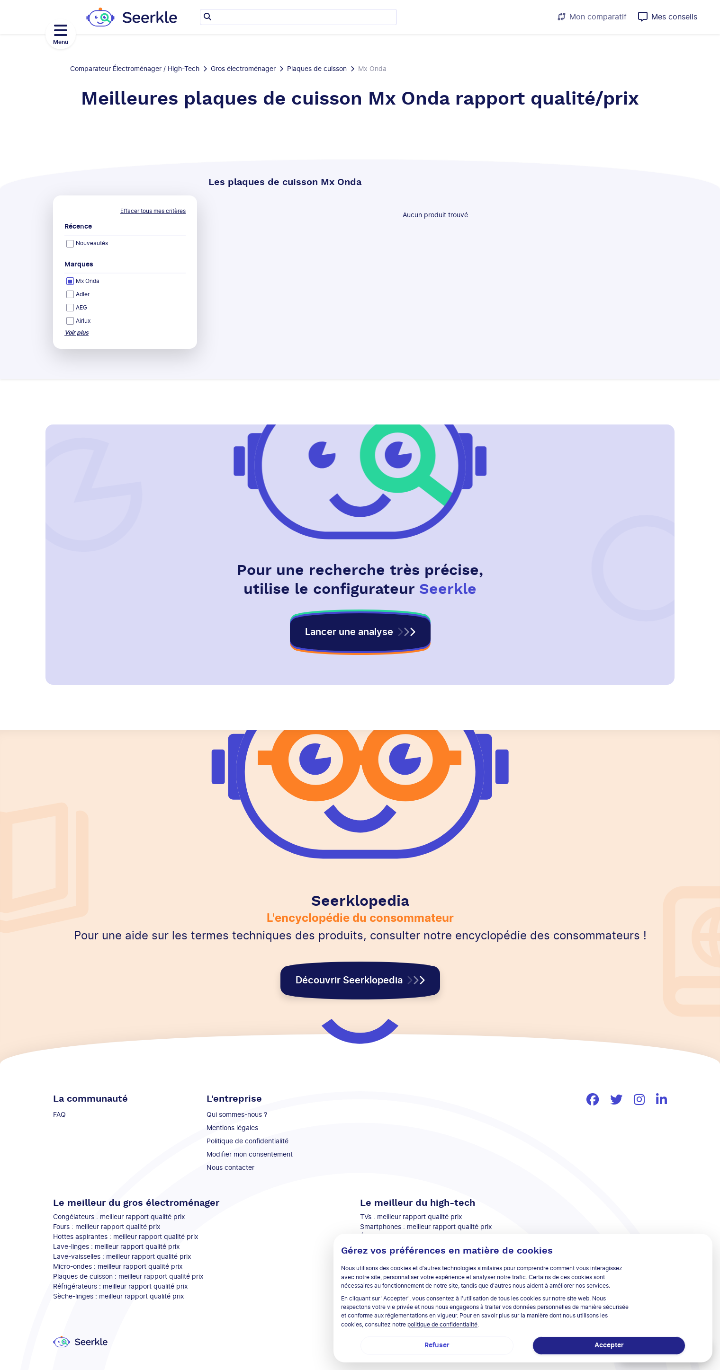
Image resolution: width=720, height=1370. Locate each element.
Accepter (609, 1345)
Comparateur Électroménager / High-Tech (134, 69)
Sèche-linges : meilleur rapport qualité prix (118, 1296)
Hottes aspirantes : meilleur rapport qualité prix (125, 1237)
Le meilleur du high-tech (417, 1203)
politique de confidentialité (442, 1324)
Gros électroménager (243, 69)
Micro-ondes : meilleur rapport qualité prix (118, 1267)
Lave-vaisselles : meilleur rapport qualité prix (122, 1257)
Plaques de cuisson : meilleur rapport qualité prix (128, 1276)
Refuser (437, 1345)
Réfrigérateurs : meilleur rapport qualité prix (120, 1286)
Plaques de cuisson (317, 69)
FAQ (59, 1115)
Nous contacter (230, 1168)
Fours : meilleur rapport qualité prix (107, 1227)
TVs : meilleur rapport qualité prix (411, 1217)
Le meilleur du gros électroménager (136, 1203)
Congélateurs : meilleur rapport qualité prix (119, 1217)
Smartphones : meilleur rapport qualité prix (426, 1227)
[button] (360, 632)
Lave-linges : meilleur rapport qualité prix (116, 1247)
